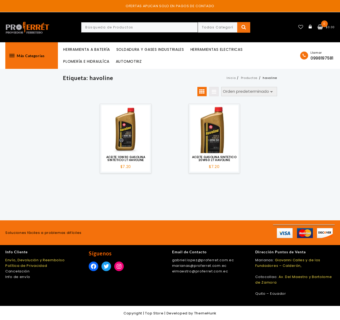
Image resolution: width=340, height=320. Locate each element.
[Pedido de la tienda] (249, 91)
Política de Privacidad (26, 265)
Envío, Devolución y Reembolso (35, 260)
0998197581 (322, 58)
